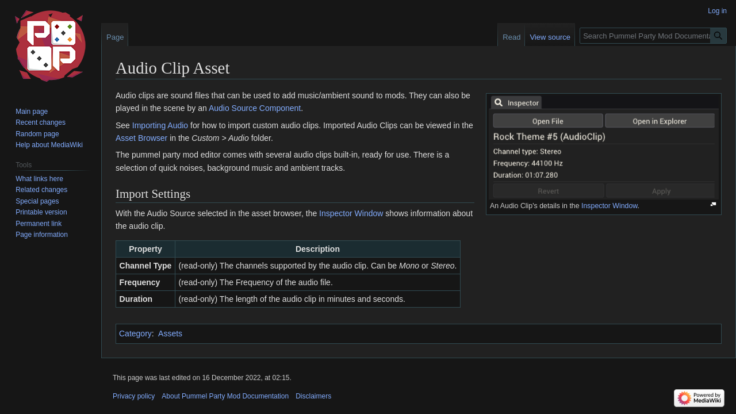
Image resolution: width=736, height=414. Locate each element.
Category (135, 333)
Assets (170, 333)
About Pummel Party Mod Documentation (225, 396)
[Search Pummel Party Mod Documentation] (653, 36)
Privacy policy (134, 396)
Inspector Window (609, 206)
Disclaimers (313, 396)
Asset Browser (141, 138)
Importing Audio (160, 125)
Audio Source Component (255, 108)
